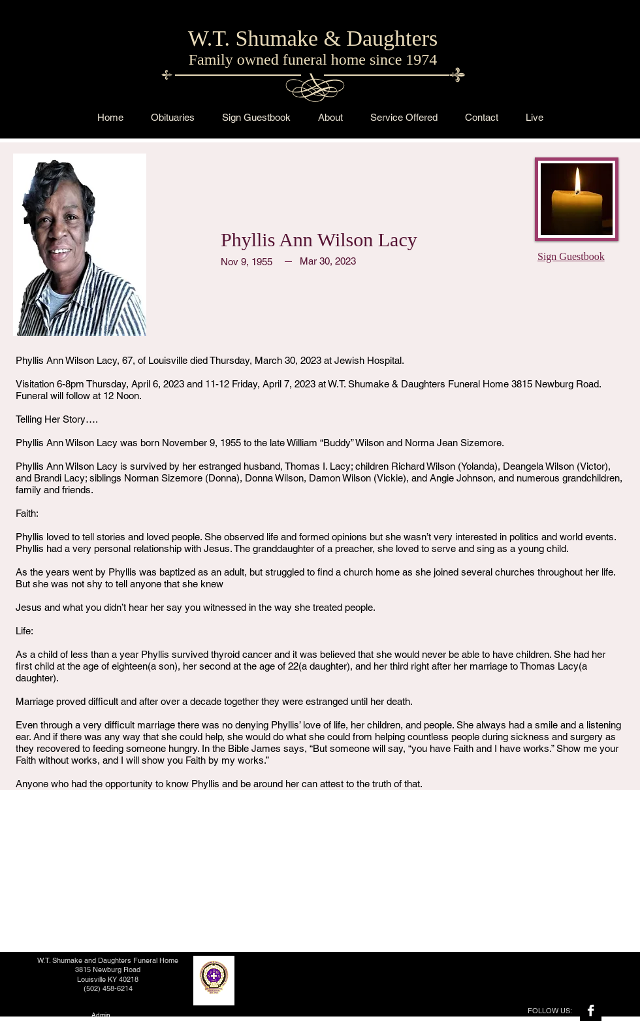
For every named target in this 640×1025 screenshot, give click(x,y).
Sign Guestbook (571, 256)
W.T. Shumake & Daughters (313, 38)
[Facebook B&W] (590, 1010)
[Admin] (100, 1015)
